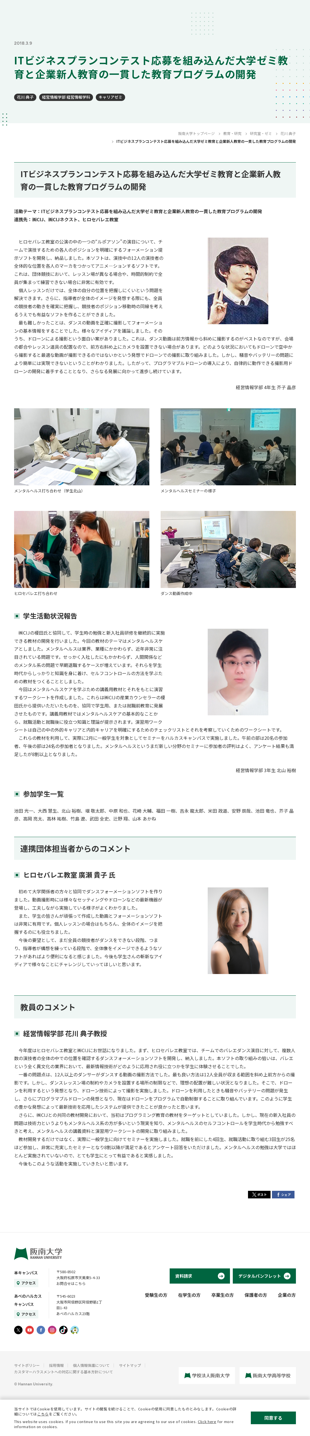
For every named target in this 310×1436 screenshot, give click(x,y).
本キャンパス (26, 1272)
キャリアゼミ (110, 97)
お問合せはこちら (71, 1283)
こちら (43, 1414)
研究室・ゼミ (261, 133)
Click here (207, 1421)
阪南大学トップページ (196, 133)
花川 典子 (25, 97)
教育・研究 (232, 133)
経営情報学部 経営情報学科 (66, 97)
